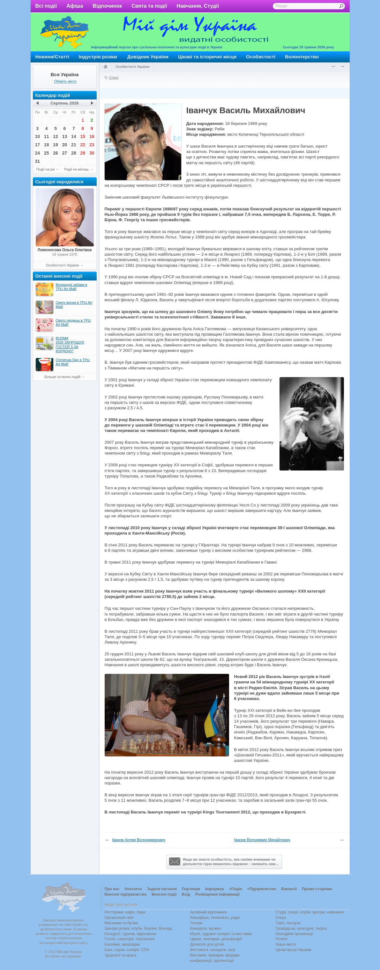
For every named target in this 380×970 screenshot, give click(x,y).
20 (64, 144)
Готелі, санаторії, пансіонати (130, 939)
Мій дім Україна (64, 32)
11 (46, 136)
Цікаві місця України (293, 950)
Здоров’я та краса (121, 955)
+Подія (235, 889)
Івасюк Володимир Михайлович (262, 840)
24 (37, 153)
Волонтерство (302, 56)
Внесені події (164, 894)
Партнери (191, 889)
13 (64, 136)
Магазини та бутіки (121, 923)
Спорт (114, 77)
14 (73, 136)
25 (46, 153)
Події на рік (45, 169)
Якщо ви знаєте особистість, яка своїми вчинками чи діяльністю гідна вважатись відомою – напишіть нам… (224, 861)
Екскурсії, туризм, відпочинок (130, 934)
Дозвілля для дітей (207, 944)
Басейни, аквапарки (122, 944)
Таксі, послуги (288, 923)
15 (83, 136)
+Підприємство (261, 889)
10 (37, 136)
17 (37, 144)
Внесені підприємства (126, 894)
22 (83, 144)
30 (91, 153)
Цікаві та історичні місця (207, 56)
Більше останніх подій (62, 377)
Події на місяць (76, 169)
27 (64, 153)
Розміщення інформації (217, 894)
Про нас (112, 889)
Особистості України (62, 265)
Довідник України (147, 56)
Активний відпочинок (208, 912)
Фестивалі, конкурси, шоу (212, 950)
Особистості (260, 56)
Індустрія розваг (98, 56)
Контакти (133, 889)
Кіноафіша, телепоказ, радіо (215, 917)
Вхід (186, 894)
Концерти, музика (205, 928)
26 (55, 153)
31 (37, 161)
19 (55, 144)
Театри (196, 923)
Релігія (281, 939)
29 (83, 153)
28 (73, 153)
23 (91, 144)
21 (73, 144)
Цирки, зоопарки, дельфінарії (216, 939)
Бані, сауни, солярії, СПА (127, 950)
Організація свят (119, 917)
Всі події (46, 6)
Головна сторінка (105, 66)
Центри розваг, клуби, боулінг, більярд (138, 928)
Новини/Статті (52, 56)
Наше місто (286, 944)
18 (46, 144)
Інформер (214, 889)
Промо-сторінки (317, 889)
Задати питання (162, 889)
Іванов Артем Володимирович (139, 840)
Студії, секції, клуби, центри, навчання (310, 912)
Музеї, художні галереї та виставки (221, 934)
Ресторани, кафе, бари (125, 912)
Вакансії (289, 889)
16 (91, 136)
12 (55, 136)
